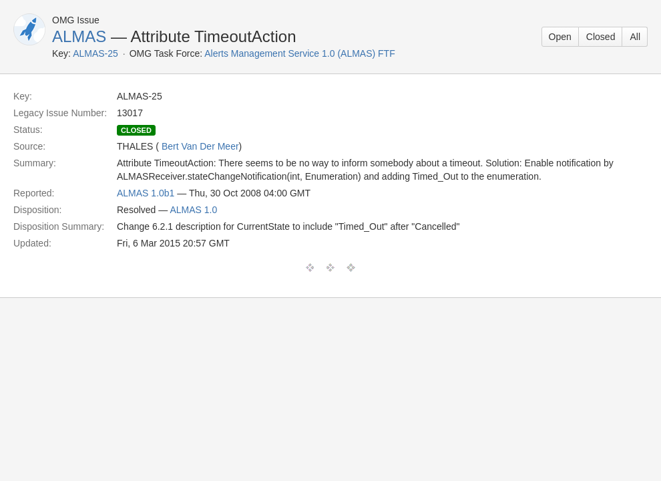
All (635, 36)
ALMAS (79, 36)
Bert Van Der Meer (200, 146)
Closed (601, 36)
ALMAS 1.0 (193, 209)
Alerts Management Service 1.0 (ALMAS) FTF (299, 53)
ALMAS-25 (95, 53)
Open (560, 36)
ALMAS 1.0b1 (145, 193)
